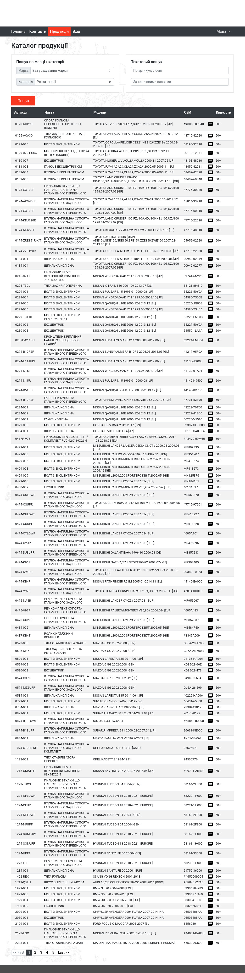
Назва (49, 112)
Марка (23, 70)
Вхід (76, 31)
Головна (18, 31)
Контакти (37, 31)
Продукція (59, 31)
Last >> (63, 952)
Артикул (20, 112)
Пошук (23, 101)
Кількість (223, 112)
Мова (222, 31)
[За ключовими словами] (180, 82)
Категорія (25, 82)
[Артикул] (180, 70)
